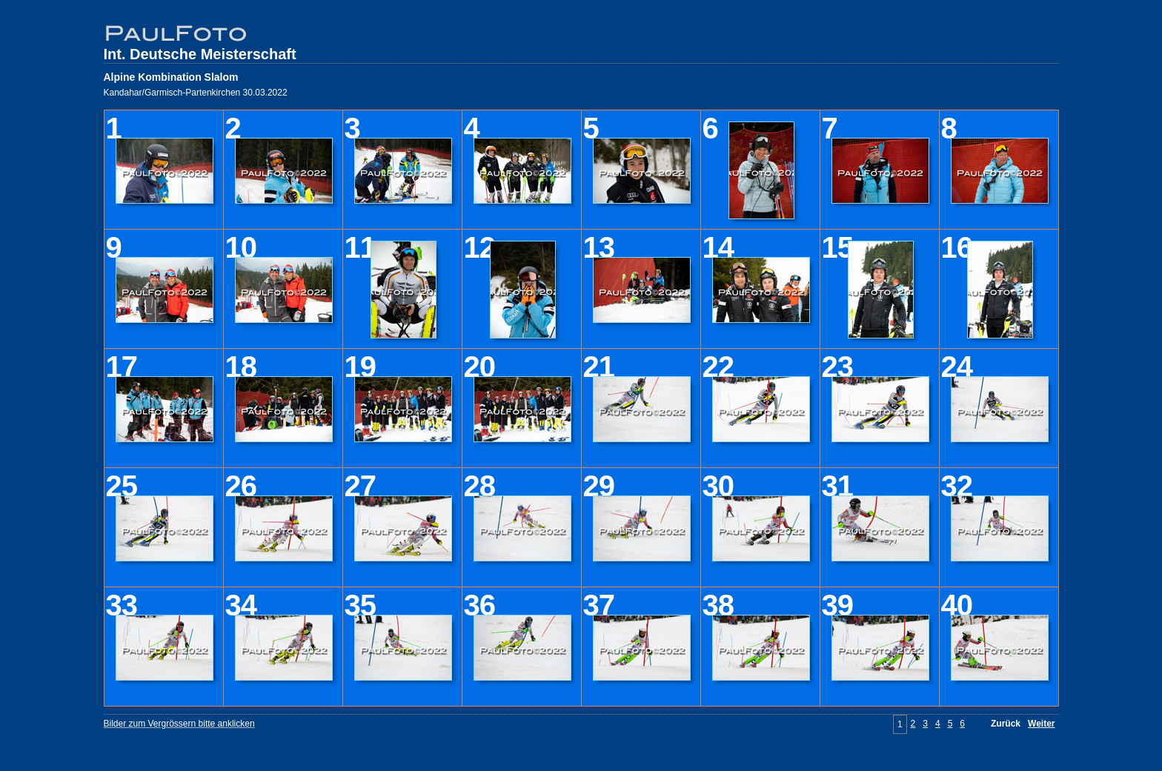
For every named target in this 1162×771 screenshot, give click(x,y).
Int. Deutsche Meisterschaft (200, 54)
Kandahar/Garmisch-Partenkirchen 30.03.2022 (196, 92)
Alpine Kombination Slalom (171, 77)
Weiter (1041, 723)
